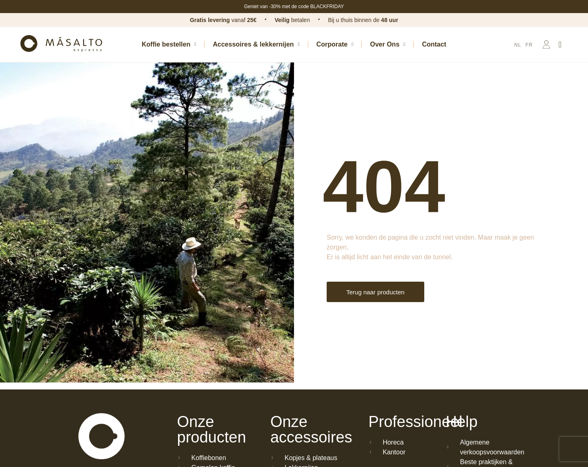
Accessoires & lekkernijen (256, 44)
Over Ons (387, 44)
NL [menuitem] (517, 45)
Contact (434, 44)
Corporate (335, 44)
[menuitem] (517, 45)
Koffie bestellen (169, 44)
